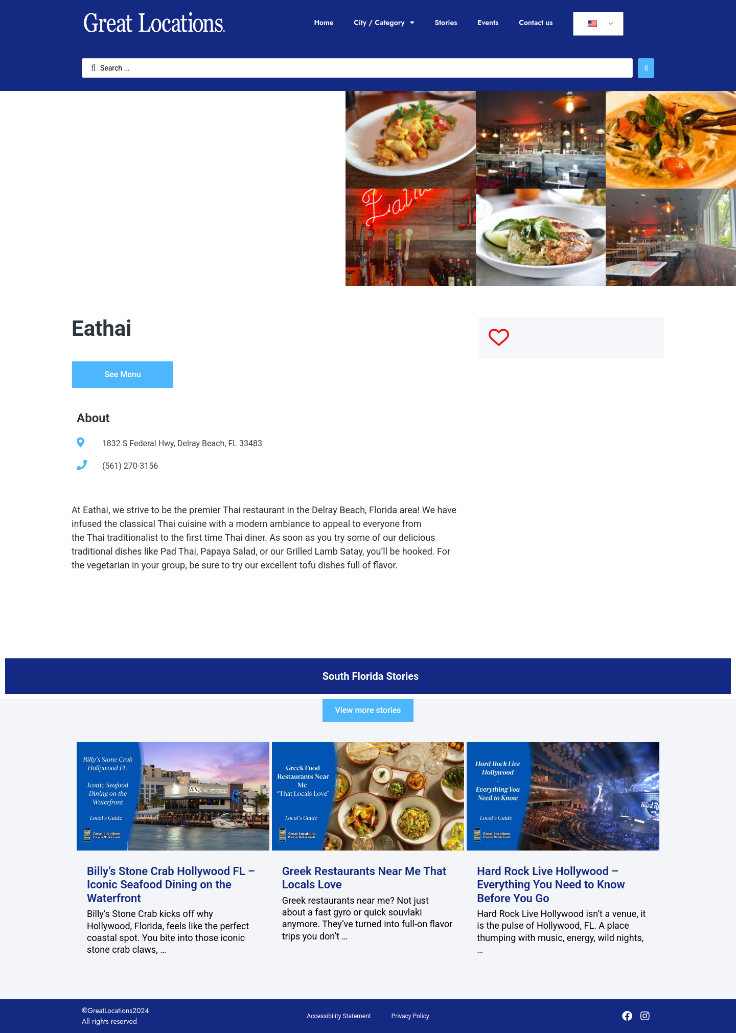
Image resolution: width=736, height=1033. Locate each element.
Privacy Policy (410, 1016)
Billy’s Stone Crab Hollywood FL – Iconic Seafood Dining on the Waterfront (171, 885)
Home (323, 22)
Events (487, 22)
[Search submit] (646, 68)
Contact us (536, 22)
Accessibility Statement (339, 1016)
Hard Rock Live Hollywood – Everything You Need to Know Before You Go (551, 885)
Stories (446, 22)
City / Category (384, 22)
